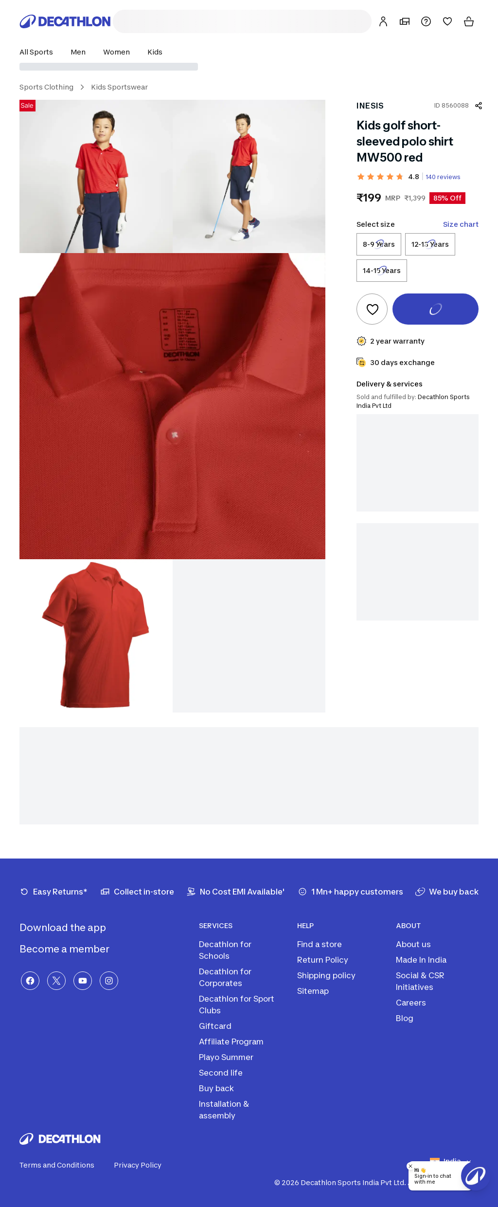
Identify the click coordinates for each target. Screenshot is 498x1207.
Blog (404, 1018)
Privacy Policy (143, 1165)
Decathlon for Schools (225, 950)
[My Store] (404, 21)
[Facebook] (30, 980)
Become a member (72, 949)
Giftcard (215, 1026)
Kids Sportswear (119, 87)
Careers (411, 1002)
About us (413, 944)
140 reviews (443, 177)
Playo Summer (226, 1057)
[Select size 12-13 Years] (430, 244)
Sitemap (313, 991)
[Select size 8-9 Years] (378, 244)
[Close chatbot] (410, 1166)
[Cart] (469, 21)
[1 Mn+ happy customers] (350, 891)
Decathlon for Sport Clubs (236, 1004)
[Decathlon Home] (65, 21)
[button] (39, 52)
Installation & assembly (224, 1109)
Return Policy (322, 960)
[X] (56, 980)
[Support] (426, 21)
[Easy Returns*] (53, 891)
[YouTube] (82, 980)
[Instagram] (109, 980)
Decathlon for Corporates (225, 977)
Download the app (70, 927)
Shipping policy (326, 975)
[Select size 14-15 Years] (381, 270)
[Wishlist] (447, 21)
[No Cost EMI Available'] (235, 891)
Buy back (216, 1088)
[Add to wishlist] (372, 309)
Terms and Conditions (62, 1165)
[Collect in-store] (137, 891)
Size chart (461, 224)
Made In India (421, 960)
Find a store (319, 944)
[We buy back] (447, 891)
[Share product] (478, 105)
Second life (221, 1073)
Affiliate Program (231, 1041)
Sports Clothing (46, 87)
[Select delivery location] (249, 67)
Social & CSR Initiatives (420, 981)
